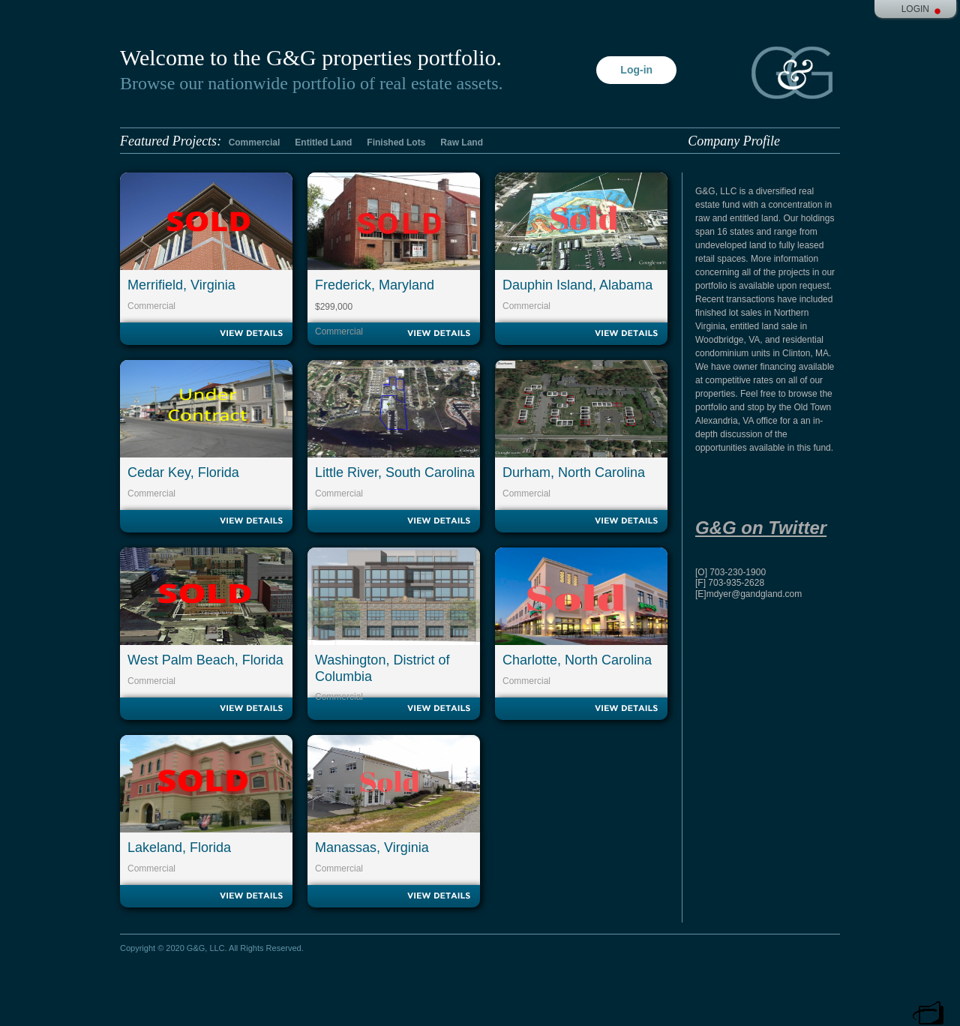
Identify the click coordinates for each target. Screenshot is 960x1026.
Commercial (254, 142)
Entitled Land (323, 142)
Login (915, 9)
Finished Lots (396, 142)
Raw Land (461, 142)
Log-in (636, 70)
